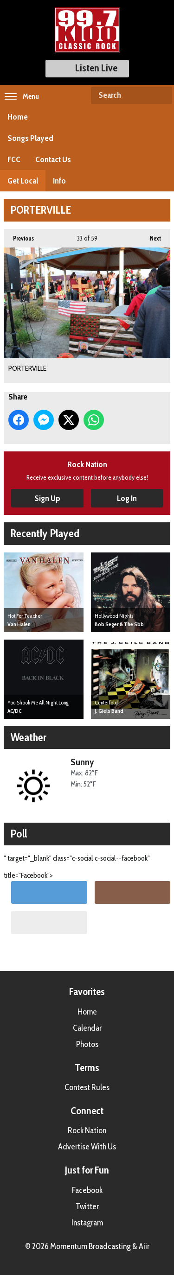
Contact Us (53, 159)
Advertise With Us (87, 1147)
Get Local (22, 181)
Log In (127, 498)
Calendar (87, 1028)
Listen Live (87, 68)
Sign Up (47, 498)
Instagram (87, 1223)
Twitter (87, 1206)
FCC (13, 159)
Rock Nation (87, 1130)
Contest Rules (87, 1087)
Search (161, 95)
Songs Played (30, 138)
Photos (87, 1044)
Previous (19, 235)
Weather (28, 737)
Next (151, 235)
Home (17, 117)
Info (59, 181)
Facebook (87, 1190)
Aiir (144, 1246)
